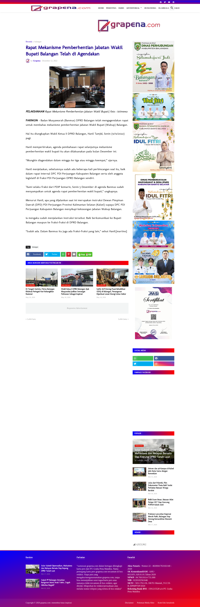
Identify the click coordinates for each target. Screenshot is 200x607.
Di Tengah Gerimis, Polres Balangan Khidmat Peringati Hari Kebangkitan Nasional (40, 291)
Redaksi (175, 8)
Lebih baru (31, 319)
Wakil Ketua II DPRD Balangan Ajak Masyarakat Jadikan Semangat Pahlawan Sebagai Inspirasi (75, 291)
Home (101, 8)
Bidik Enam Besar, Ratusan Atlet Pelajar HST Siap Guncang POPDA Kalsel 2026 (160, 502)
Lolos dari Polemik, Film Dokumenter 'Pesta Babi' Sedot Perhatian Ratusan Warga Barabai (160, 487)
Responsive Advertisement (77, 308)
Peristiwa (111, 8)
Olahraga (163, 8)
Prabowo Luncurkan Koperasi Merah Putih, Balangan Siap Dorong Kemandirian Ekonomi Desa (160, 518)
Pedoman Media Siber (145, 603)
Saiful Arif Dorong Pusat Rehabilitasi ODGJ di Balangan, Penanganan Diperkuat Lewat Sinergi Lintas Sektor (111, 291)
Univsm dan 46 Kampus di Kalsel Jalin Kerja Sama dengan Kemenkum (161, 471)
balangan (38, 42)
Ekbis (121, 8)
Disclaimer (129, 603)
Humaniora (150, 8)
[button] (172, 8)
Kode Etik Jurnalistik (166, 603)
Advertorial (133, 8)
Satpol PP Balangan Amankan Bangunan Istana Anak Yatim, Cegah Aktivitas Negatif (55, 582)
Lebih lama (122, 319)
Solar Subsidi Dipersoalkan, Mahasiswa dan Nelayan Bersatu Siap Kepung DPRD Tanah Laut (56, 568)
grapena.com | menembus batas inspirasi (56, 603)
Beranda (29, 42)
